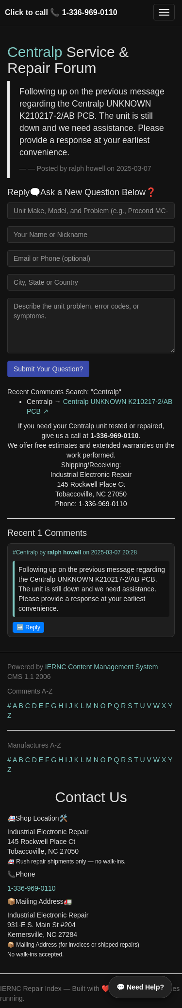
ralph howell (64, 552)
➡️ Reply (28, 627)
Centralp (34, 52)
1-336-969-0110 (89, 12)
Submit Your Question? (48, 369)
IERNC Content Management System (101, 667)
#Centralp (25, 552)
